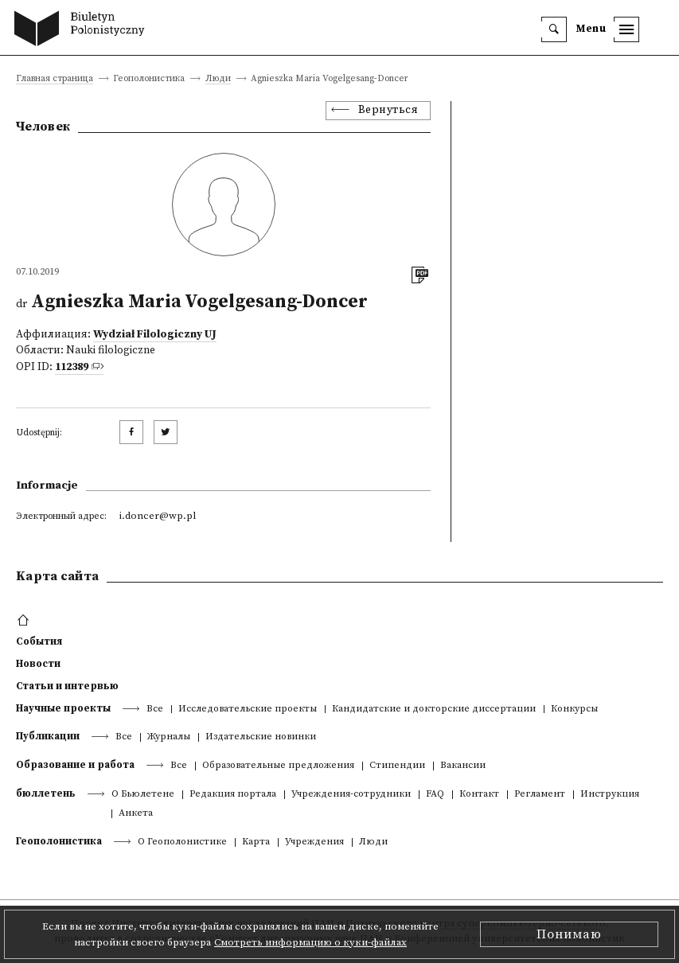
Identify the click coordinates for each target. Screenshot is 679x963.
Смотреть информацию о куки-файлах (310, 942)
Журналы (168, 737)
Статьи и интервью (67, 686)
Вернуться (388, 110)
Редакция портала (232, 794)
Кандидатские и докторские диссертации (434, 709)
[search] (554, 29)
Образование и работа (75, 764)
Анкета (136, 813)
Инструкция (609, 794)
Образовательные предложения (278, 766)
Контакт (479, 794)
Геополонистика (59, 841)
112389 (71, 367)
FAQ (435, 794)
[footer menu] (25, 621)
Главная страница (54, 79)
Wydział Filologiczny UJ (155, 334)
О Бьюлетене (142, 794)
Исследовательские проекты (247, 709)
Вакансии (463, 766)
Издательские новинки (260, 737)
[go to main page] (83, 30)
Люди (218, 79)
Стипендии (397, 766)
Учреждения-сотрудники (351, 794)
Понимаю (569, 934)
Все (154, 709)
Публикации (48, 736)
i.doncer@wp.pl (157, 515)
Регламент (539, 794)
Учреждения (314, 842)
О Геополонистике (182, 842)
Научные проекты (63, 708)
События (39, 641)
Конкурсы (574, 709)
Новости (38, 663)
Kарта (256, 842)
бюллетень (46, 793)
